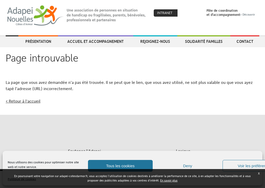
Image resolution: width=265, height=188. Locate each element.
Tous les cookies (120, 166)
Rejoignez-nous (155, 41)
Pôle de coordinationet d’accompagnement (231, 12)
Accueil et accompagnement (95, 41)
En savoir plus (169, 180)
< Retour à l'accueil (23, 101)
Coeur (185, 13)
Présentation (38, 41)
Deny (187, 166)
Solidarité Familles (204, 41)
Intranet (164, 13)
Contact (245, 41)
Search (196, 13)
